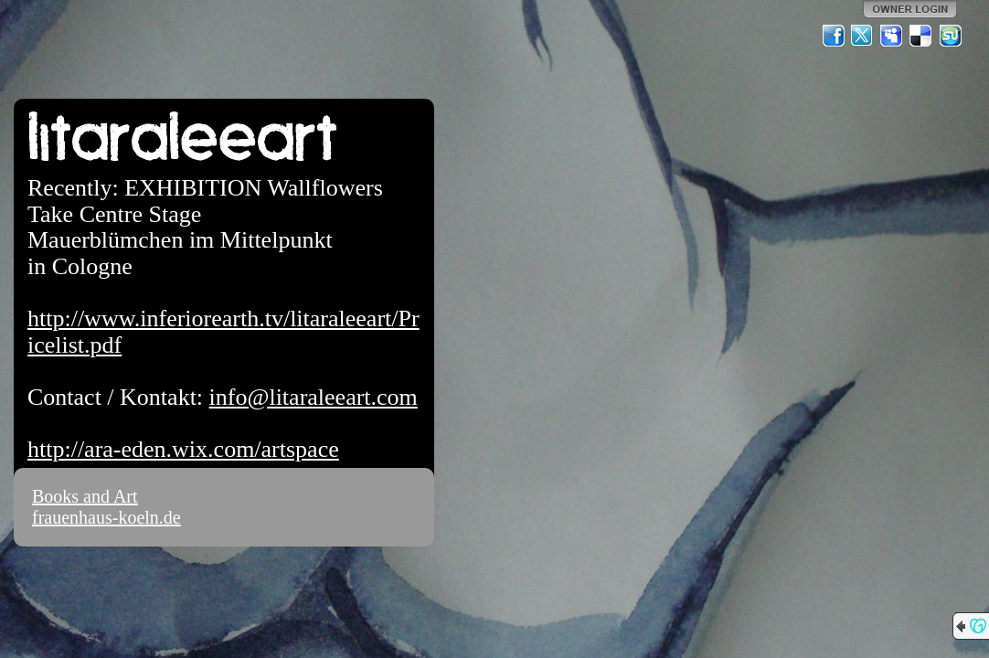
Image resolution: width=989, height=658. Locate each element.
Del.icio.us (921, 35)
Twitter (863, 35)
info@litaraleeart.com (313, 397)
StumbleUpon (950, 35)
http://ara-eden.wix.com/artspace (183, 449)
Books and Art (85, 496)
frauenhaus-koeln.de (106, 517)
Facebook (833, 35)
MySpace (892, 35)
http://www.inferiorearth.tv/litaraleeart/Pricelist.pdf (223, 331)
